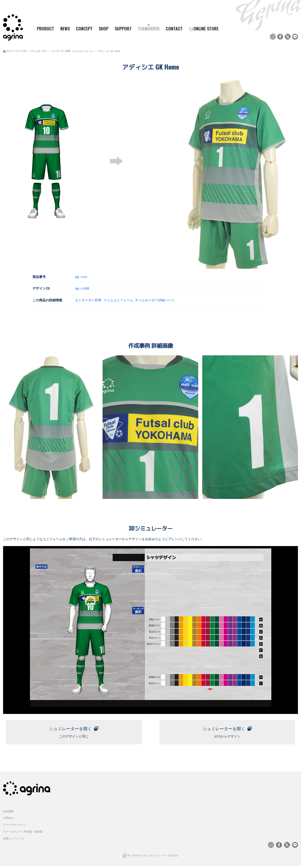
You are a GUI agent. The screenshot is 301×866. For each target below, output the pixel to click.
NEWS (65, 28)
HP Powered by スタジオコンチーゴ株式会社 (153, 854)
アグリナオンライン (14, 824)
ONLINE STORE (204, 28)
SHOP (103, 28)
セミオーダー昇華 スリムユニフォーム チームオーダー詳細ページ (125, 299)
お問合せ (8, 817)
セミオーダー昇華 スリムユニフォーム (72, 50)
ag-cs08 (82, 288)
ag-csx (81, 276)
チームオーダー (39, 50)
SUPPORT (123, 28)
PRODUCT (43, 28)
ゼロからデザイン (227, 731)
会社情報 (8, 810)
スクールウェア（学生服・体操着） (24, 831)
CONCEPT (84, 28)
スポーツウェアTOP (16, 50)
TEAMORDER (149, 28)
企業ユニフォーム (13, 837)
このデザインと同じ (73, 731)
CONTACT (174, 28)
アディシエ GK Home (108, 50)
